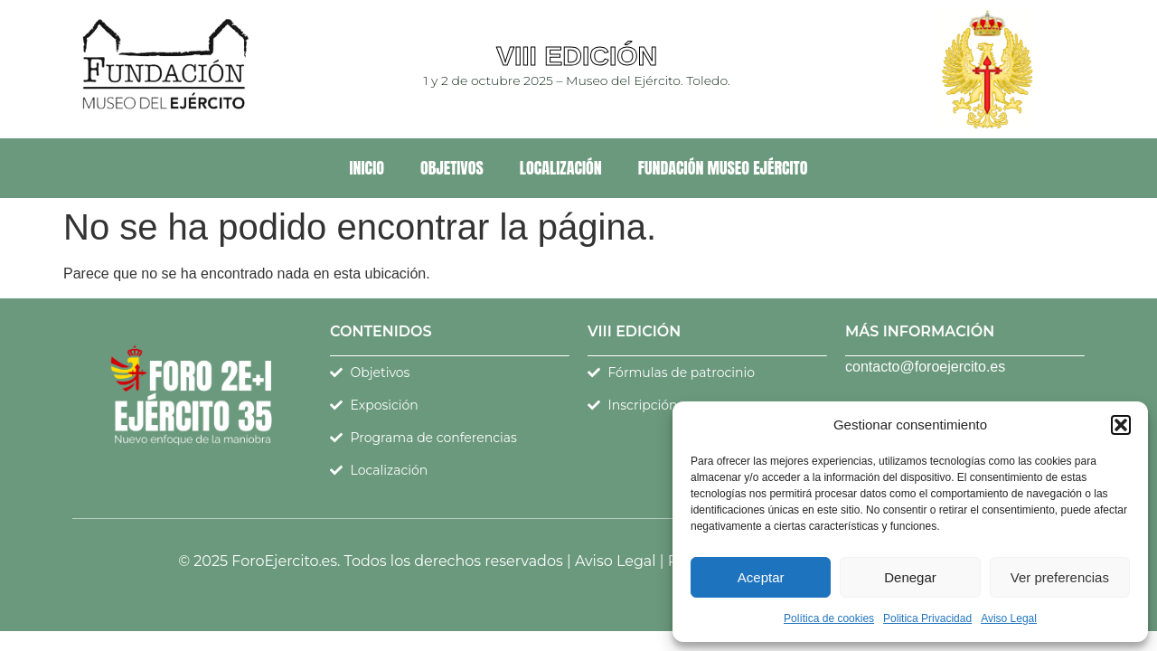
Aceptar (761, 577)
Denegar (910, 577)
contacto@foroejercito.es (925, 366)
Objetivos (452, 168)
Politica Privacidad (927, 618)
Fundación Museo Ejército (723, 168)
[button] (1121, 425)
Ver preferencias (1060, 577)
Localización (561, 168)
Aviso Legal (1009, 618)
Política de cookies (829, 618)
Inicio (366, 168)
